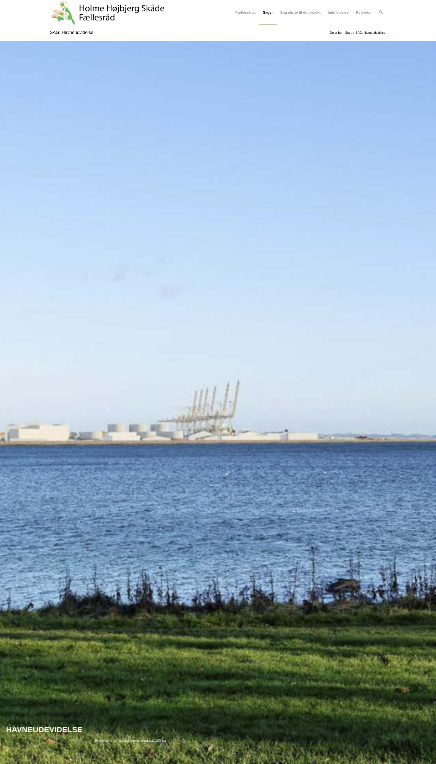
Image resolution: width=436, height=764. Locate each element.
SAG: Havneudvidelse (71, 32)
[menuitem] (245, 12)
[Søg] (380, 12)
